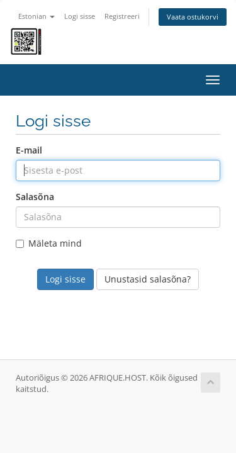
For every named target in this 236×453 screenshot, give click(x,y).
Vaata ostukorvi (192, 16)
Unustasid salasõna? (147, 279)
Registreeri (122, 16)
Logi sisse (79, 16)
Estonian (36, 16)
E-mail (29, 150)
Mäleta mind (49, 243)
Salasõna (35, 197)
